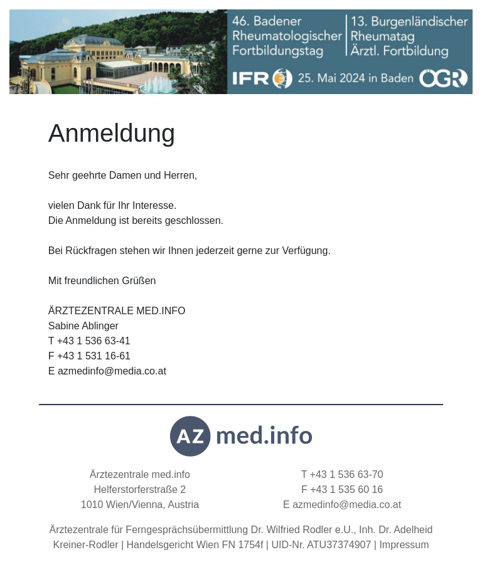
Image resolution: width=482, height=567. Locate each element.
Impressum (404, 544)
